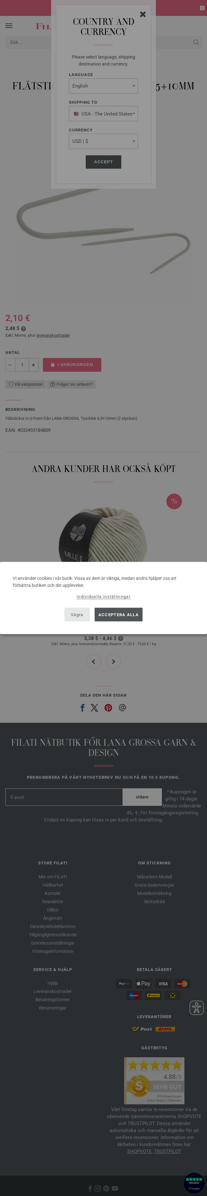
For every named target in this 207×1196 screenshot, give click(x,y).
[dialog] (103, 598)
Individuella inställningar (103, 596)
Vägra (77, 614)
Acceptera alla (118, 614)
